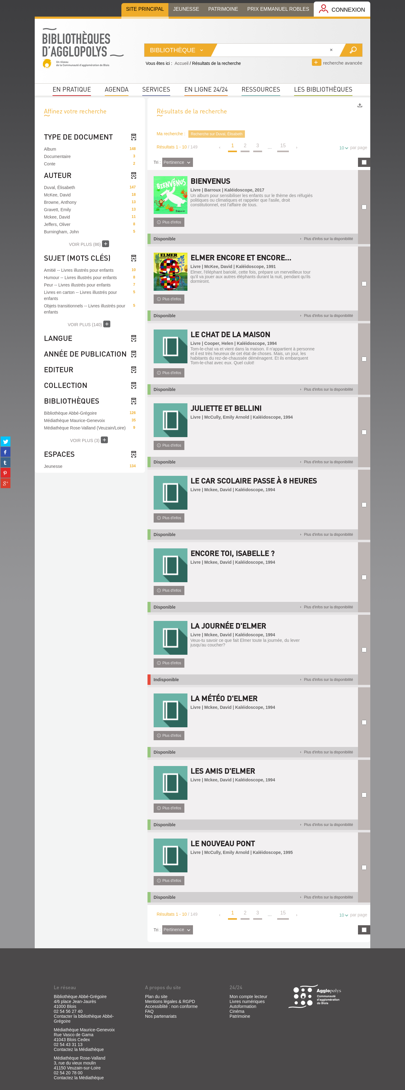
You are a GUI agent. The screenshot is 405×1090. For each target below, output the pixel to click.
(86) (89, 243)
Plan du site (156, 996)
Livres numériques (247, 1001)
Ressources (261, 89)
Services (156, 89)
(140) (89, 324)
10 (342, 148)
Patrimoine (240, 1016)
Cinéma (237, 1011)
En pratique (72, 89)
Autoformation (243, 1006)
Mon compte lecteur (248, 996)
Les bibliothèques (323, 89)
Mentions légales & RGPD (170, 1001)
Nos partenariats (161, 1016)
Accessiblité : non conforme (171, 1006)
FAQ (149, 1011)
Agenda (116, 89)
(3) (89, 439)
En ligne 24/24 (206, 89)
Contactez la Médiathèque (79, 1049)
